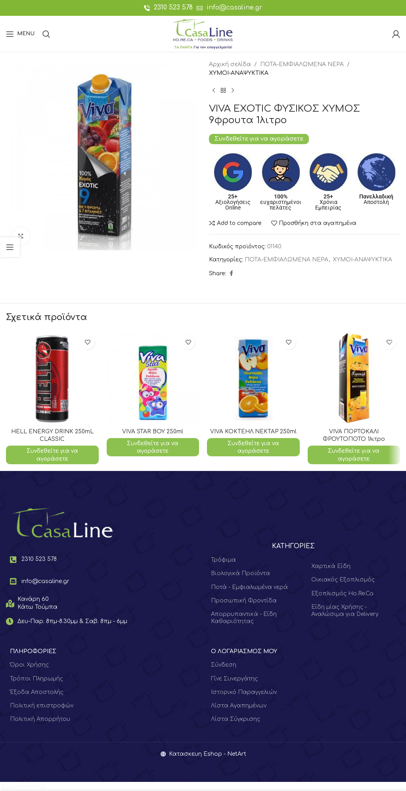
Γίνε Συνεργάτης (234, 679)
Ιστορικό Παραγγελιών (244, 692)
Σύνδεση (223, 665)
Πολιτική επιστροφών (41, 706)
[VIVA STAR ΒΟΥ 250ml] (153, 378)
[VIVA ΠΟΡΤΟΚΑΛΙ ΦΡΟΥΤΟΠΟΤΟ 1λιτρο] (354, 378)
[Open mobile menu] (20, 34)
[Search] (46, 34)
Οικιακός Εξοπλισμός (343, 580)
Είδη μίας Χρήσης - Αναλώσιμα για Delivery (345, 610)
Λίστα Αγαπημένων (238, 706)
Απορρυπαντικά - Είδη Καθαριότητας (244, 617)
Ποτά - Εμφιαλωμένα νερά (249, 587)
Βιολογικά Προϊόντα (240, 574)
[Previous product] (213, 90)
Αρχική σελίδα (230, 64)
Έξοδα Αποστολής (36, 692)
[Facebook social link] (231, 273)
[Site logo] (202, 33)
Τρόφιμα (223, 560)
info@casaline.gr (234, 7)
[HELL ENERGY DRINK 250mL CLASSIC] (52, 378)
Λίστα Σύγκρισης (235, 719)
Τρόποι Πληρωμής (36, 679)
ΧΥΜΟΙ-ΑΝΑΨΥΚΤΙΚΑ (238, 73)
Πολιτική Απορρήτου (40, 719)
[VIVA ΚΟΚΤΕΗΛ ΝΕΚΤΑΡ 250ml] (253, 378)
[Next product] (232, 90)
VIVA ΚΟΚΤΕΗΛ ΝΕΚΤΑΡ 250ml (253, 432)
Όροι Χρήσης (29, 665)
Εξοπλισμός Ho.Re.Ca (342, 594)
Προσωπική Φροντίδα (244, 601)
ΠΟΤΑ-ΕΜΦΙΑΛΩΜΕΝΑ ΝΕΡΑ (302, 64)
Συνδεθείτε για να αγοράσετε (258, 138)
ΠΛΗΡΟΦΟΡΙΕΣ (33, 652)
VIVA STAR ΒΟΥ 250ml (153, 432)
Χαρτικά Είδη (330, 566)
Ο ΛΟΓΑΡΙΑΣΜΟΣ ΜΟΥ (244, 652)
